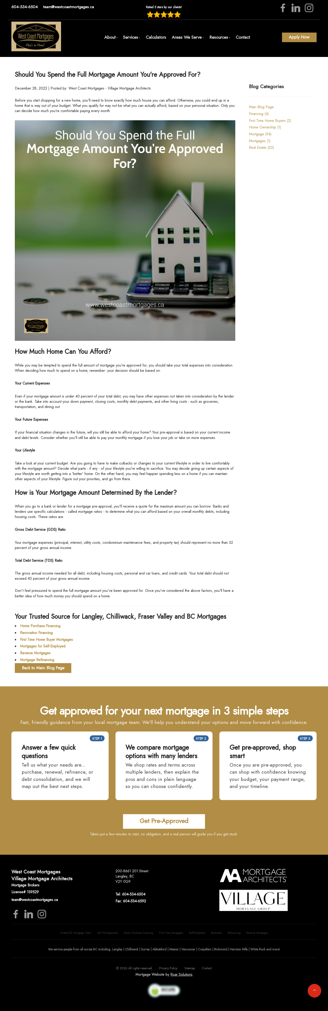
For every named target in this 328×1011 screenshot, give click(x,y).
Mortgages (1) (260, 141)
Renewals (216, 933)
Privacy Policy (168, 968)
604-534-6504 (24, 7)
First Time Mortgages (171, 933)
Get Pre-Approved (107, 933)
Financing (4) (259, 113)
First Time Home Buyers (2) (270, 120)
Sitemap (189, 968)
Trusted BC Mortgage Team (75, 933)
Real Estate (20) (261, 147)
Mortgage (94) (260, 134)
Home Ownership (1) (265, 127)
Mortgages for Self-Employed (42, 646)
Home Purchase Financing (40, 626)
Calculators (156, 37)
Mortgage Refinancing (37, 659)
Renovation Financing (36, 632)
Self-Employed (197, 933)
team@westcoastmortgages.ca (68, 7)
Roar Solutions (181, 974)
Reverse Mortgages (35, 653)
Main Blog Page (261, 107)
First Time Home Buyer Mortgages (46, 639)
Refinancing (234, 933)
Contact (243, 37)
